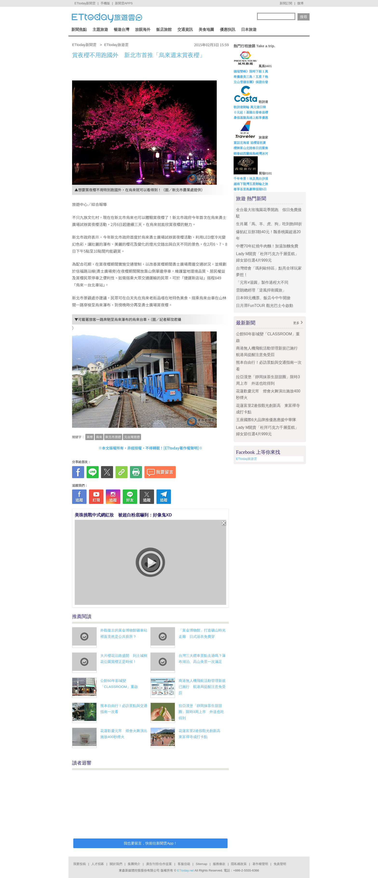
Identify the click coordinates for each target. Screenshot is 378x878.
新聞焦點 (79, 29)
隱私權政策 (239, 864)
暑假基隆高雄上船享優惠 (251, 117)
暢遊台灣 (121, 29)
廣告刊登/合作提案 (159, 864)
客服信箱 (184, 864)
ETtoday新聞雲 (84, 3)
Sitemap (201, 864)
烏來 (99, 437)
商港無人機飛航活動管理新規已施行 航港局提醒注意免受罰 (202, 687)
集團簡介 (134, 864)
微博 (300, 3)
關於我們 (116, 864)
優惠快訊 (227, 29)
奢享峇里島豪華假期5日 (250, 189)
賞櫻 (90, 437)
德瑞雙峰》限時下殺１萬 (251, 71)
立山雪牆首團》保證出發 (251, 82)
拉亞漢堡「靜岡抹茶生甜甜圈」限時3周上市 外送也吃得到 (201, 712)
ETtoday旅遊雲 (246, 459)
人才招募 (97, 864)
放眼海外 (142, 29)
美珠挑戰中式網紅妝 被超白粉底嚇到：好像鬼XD (123, 515)
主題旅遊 (100, 29)
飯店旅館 (164, 29)
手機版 (105, 3)
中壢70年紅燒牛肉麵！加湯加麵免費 (267, 246)
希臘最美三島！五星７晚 (251, 77)
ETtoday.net (185, 870)
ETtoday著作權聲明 (181, 447)
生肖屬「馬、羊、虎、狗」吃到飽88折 (269, 224)
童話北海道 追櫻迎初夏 (250, 143)
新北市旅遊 (113, 437)
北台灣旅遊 (132, 437)
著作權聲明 (260, 864)
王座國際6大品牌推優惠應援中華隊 (266, 420)
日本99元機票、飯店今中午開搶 (263, 298)
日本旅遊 (248, 29)
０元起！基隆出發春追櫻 (251, 112)
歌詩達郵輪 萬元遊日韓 (250, 107)
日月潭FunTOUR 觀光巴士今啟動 (264, 306)
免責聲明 (280, 864)
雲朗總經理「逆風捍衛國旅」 (261, 290)
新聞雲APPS (124, 3)
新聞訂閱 (286, 3)
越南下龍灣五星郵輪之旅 (251, 184)
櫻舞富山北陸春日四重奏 (251, 148)
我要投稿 (79, 864)
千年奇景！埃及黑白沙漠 (251, 178)
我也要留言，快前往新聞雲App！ (150, 843)
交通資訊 (185, 29)
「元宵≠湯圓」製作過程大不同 (262, 282)
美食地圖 (206, 29)
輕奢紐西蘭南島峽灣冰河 (251, 153)
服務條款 (219, 864)
